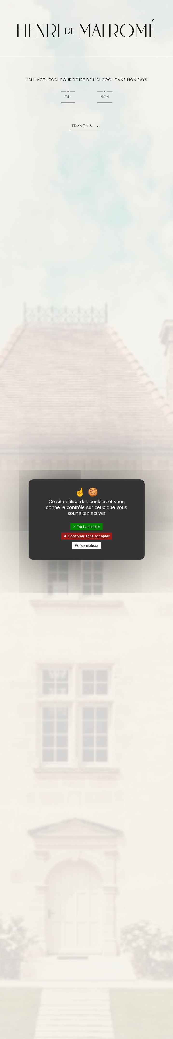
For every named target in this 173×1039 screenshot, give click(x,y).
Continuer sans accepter (86, 536)
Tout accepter (86, 526)
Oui (67, 96)
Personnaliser (86, 546)
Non (104, 96)
